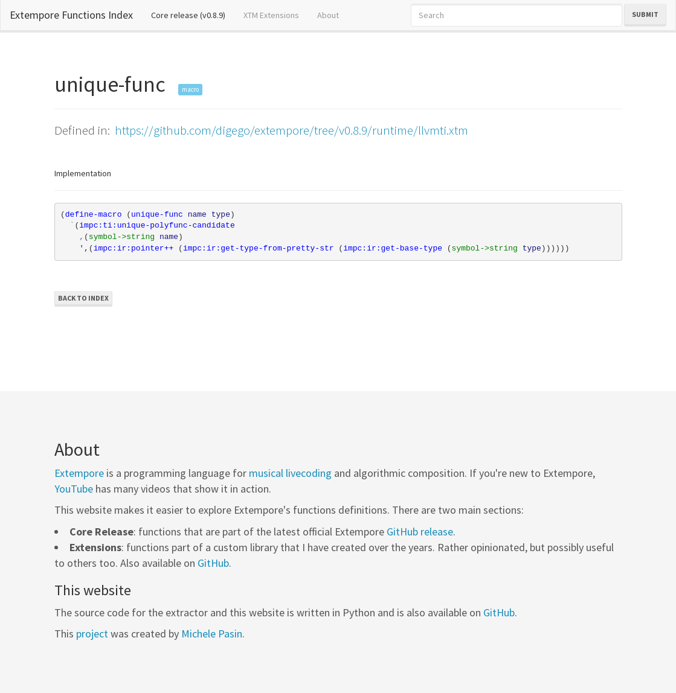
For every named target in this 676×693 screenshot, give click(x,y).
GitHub (213, 563)
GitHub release (420, 531)
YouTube (73, 489)
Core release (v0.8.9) (192, 14)
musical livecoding (290, 473)
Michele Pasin (211, 633)
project (92, 633)
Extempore (79, 473)
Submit (645, 14)
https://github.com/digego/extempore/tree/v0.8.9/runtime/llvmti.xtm (291, 130)
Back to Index (83, 297)
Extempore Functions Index (71, 15)
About (328, 15)
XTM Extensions (271, 15)
